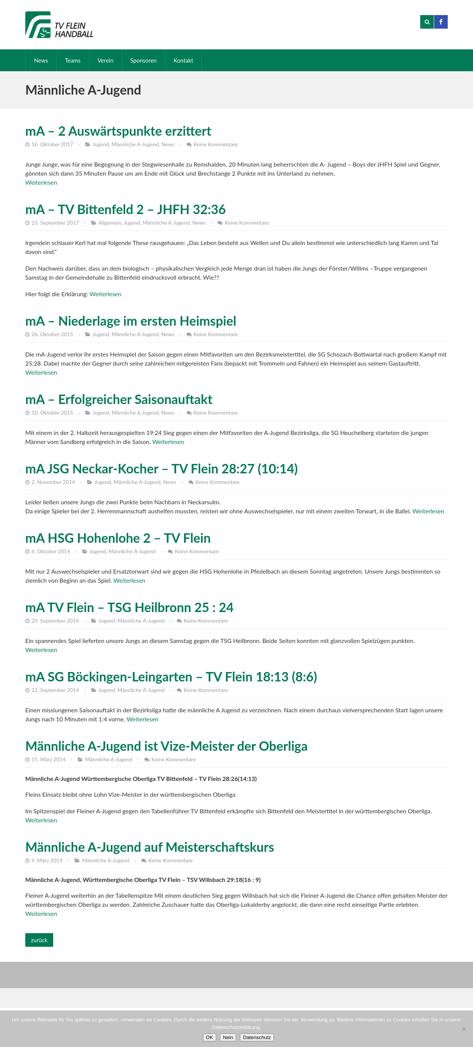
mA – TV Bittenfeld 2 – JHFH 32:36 (125, 209)
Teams (72, 60)
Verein (106, 60)
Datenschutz (257, 1037)
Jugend (100, 144)
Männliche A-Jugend (135, 144)
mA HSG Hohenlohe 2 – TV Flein (118, 537)
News (41, 60)
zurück (39, 940)
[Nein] (463, 1029)
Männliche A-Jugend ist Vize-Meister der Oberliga (166, 745)
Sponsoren (144, 60)
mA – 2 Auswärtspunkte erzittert (118, 130)
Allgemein (109, 222)
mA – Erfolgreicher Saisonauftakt (118, 399)
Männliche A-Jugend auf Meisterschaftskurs (149, 846)
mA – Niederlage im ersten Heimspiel (130, 320)
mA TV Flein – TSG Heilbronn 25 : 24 (129, 607)
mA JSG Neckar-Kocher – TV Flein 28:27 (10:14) (161, 468)
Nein (228, 1037)
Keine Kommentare (216, 144)
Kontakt (183, 60)
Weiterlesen (41, 182)
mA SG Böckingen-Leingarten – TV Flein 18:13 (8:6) (171, 676)
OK (209, 1037)
